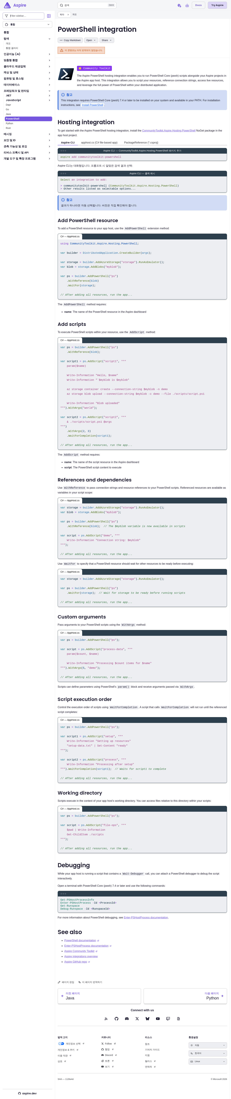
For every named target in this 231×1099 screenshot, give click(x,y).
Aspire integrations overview (81, 962)
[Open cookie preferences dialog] (179, 5)
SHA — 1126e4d (66, 1085)
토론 (105, 1067)
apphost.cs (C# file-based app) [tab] (99, 142)
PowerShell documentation (80, 946)
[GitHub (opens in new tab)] (116, 1025)
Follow (106, 1050)
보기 (105, 1073)
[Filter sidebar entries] (23, 16)
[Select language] (208, 1060)
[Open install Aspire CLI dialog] (187, 5)
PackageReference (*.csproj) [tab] (141, 142)
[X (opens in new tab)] (137, 1025)
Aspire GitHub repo (75, 968)
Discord (107, 1061)
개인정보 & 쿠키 (66, 1056)
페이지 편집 (66, 988)
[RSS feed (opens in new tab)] (106, 1025)
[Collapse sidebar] (49, 16)
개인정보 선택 (69, 1050)
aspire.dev (27, 1093)
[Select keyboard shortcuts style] (208, 1068)
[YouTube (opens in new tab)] (158, 1025)
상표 (60, 1067)
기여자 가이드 (152, 1056)
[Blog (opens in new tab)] (178, 1025)
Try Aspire (217, 5)
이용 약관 (63, 1062)
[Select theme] (208, 1052)
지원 (147, 1061)
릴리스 (148, 1067)
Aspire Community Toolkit (79, 957)
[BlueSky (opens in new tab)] (147, 1025)
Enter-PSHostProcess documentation (146, 923)
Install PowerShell (92, 105)
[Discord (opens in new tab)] (127, 1025)
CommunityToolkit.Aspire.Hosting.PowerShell (169, 131)
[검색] (87, 5)
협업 (105, 1055)
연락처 (148, 1073)
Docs (198, 5)
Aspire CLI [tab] (67, 143)
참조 (147, 1050)
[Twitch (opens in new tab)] (168, 1025)
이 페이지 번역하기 (90, 988)
